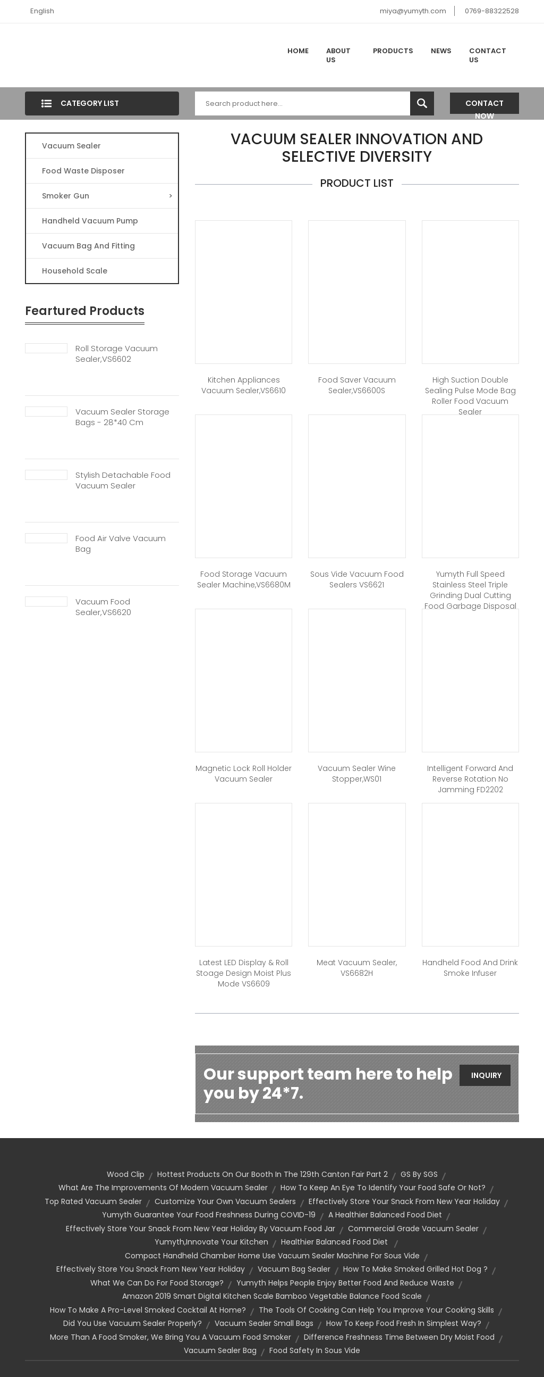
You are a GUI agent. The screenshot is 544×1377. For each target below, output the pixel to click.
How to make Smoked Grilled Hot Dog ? (415, 1269)
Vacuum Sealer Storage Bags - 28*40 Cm (122, 417)
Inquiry (486, 1075)
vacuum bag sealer (294, 1269)
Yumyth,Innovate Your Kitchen (211, 1242)
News (441, 51)
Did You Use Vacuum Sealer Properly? (132, 1323)
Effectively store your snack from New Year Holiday (404, 1201)
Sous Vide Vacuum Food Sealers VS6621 (357, 579)
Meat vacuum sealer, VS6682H (357, 967)
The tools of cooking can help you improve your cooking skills (376, 1310)
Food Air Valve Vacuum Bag (120, 543)
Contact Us (487, 55)
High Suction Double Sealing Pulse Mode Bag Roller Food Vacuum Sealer (470, 396)
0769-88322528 (492, 11)
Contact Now (484, 106)
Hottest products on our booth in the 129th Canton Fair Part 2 (272, 1174)
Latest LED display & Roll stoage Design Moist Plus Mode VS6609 (243, 973)
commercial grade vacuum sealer (413, 1228)
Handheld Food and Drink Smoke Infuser (470, 967)
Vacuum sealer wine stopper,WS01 (357, 773)
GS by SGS (419, 1174)
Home (298, 51)
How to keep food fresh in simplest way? (403, 1323)
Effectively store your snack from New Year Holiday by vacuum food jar (200, 1228)
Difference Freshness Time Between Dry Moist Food (399, 1337)
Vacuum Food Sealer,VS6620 (103, 607)
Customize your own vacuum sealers (225, 1201)
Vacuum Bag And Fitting (88, 245)
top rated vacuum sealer (93, 1201)
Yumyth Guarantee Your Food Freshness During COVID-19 (209, 1214)
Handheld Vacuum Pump (90, 220)
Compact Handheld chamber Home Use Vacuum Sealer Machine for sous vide (272, 1255)
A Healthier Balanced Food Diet (385, 1214)
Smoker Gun (107, 196)
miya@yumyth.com (413, 11)
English (42, 11)
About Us (338, 55)
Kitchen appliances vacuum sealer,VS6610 (243, 385)
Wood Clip (125, 1174)
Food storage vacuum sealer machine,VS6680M (244, 579)
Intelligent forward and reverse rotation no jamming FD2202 (470, 779)
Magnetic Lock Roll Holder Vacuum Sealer (244, 773)
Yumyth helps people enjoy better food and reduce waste (345, 1283)
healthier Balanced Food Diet (335, 1242)
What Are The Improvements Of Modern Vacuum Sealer (163, 1187)
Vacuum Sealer (71, 145)
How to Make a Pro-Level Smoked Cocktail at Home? (148, 1310)
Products (393, 51)
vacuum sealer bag (220, 1350)
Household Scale (74, 271)
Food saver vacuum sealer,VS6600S (357, 385)
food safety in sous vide (314, 1350)
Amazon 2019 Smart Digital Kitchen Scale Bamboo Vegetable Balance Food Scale (272, 1296)
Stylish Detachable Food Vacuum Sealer (123, 480)
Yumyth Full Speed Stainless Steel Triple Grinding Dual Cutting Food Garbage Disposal (470, 590)
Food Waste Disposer (83, 170)
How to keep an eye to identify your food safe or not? (383, 1187)
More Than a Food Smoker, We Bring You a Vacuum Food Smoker (170, 1337)
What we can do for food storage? (157, 1283)
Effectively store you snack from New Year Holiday (150, 1269)
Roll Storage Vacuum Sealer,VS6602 (116, 353)
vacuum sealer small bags (264, 1323)
